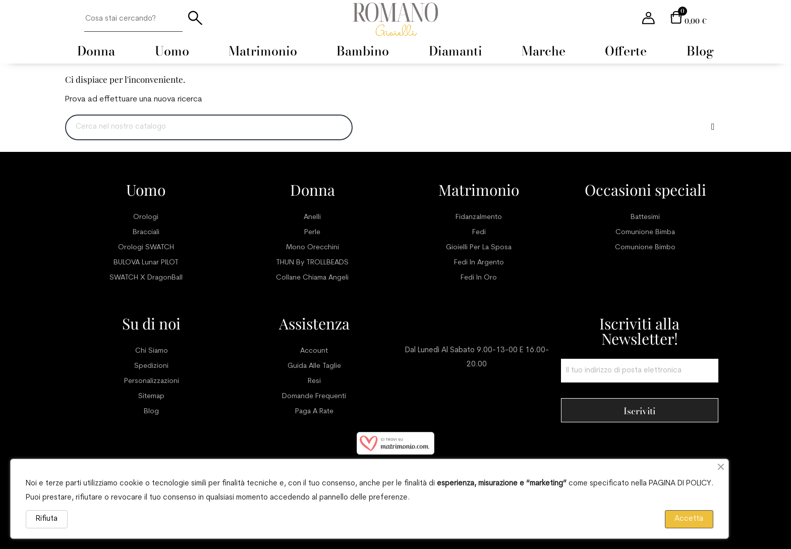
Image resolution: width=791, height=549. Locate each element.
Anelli (312, 217)
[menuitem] (96, 51)
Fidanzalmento (479, 217)
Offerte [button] (626, 51)
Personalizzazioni (151, 381)
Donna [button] (96, 51)
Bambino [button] (362, 51)
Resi (314, 381)
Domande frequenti (314, 396)
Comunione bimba (645, 232)
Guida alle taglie (314, 366)
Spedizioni (151, 366)
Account (314, 351)
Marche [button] (544, 51)
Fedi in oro (479, 278)
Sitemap (151, 396)
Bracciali (146, 232)
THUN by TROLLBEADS (312, 262)
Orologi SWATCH (146, 247)
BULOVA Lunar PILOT (146, 262)
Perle (312, 232)
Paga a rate (314, 411)
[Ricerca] (209, 127)
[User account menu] (648, 19)
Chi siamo (151, 351)
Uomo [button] (172, 51)
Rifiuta (47, 519)
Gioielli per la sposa (479, 247)
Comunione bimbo (645, 247)
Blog (151, 411)
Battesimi (645, 217)
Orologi (145, 217)
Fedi (479, 232)
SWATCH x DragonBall (146, 278)
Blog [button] (700, 51)
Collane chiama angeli (312, 278)
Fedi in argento (479, 262)
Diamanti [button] (455, 51)
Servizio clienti (476, 323)
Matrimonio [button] (263, 51)
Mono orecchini (312, 247)
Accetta (688, 519)
